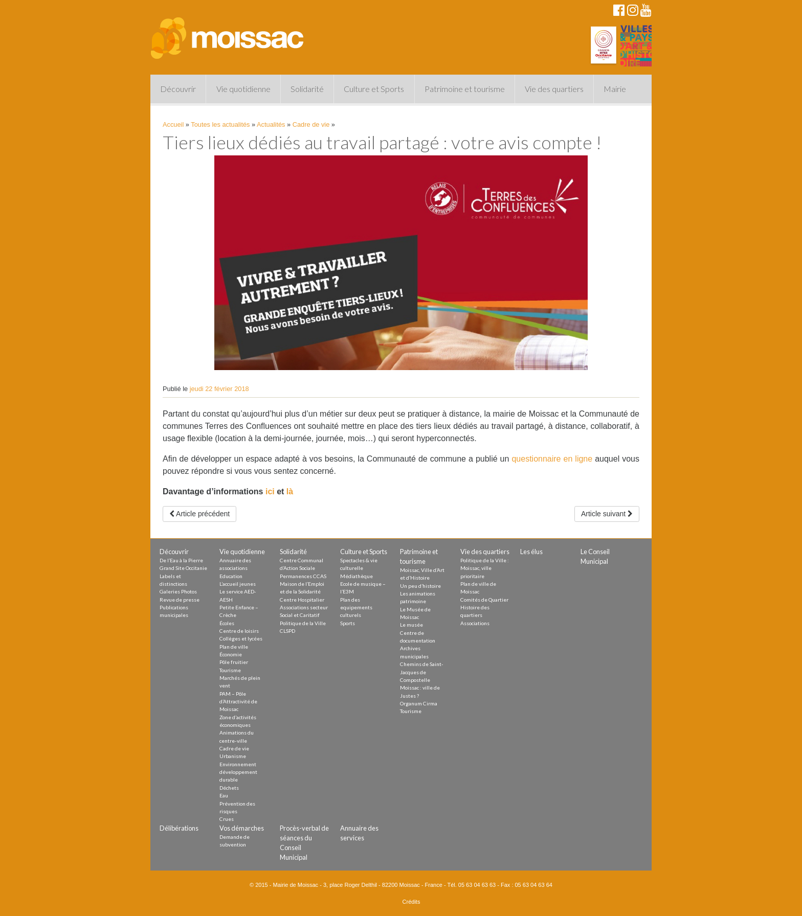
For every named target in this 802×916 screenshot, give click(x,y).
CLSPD (287, 631)
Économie (230, 654)
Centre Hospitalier (302, 600)
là (289, 491)
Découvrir (178, 89)
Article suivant (607, 514)
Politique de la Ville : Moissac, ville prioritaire (484, 568)
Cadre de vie (311, 124)
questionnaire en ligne (551, 458)
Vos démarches (241, 828)
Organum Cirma (418, 703)
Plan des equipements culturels (356, 608)
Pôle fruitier (233, 662)
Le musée (411, 625)
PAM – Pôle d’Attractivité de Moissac (238, 702)
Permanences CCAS (303, 576)
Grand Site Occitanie (183, 568)
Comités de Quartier (484, 600)
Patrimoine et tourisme (465, 89)
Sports (347, 623)
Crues (226, 819)
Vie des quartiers (554, 89)
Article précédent (199, 514)
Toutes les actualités (220, 124)
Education (230, 576)
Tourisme (230, 670)
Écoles (226, 623)
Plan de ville (233, 647)
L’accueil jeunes (237, 584)
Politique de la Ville (303, 623)
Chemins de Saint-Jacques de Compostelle (421, 672)
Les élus (531, 551)
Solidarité (307, 89)
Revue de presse (179, 600)
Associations (474, 623)
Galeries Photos (178, 591)
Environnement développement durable (238, 772)
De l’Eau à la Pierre (181, 560)
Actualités (271, 124)
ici (268, 491)
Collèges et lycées (240, 638)
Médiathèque (356, 576)
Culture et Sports (374, 89)
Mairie (615, 89)
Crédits (411, 902)
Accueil (173, 124)
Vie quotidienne (243, 89)
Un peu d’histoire (420, 586)
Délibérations (179, 828)
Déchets (229, 788)
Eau (223, 795)
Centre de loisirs (239, 631)
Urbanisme (232, 756)
